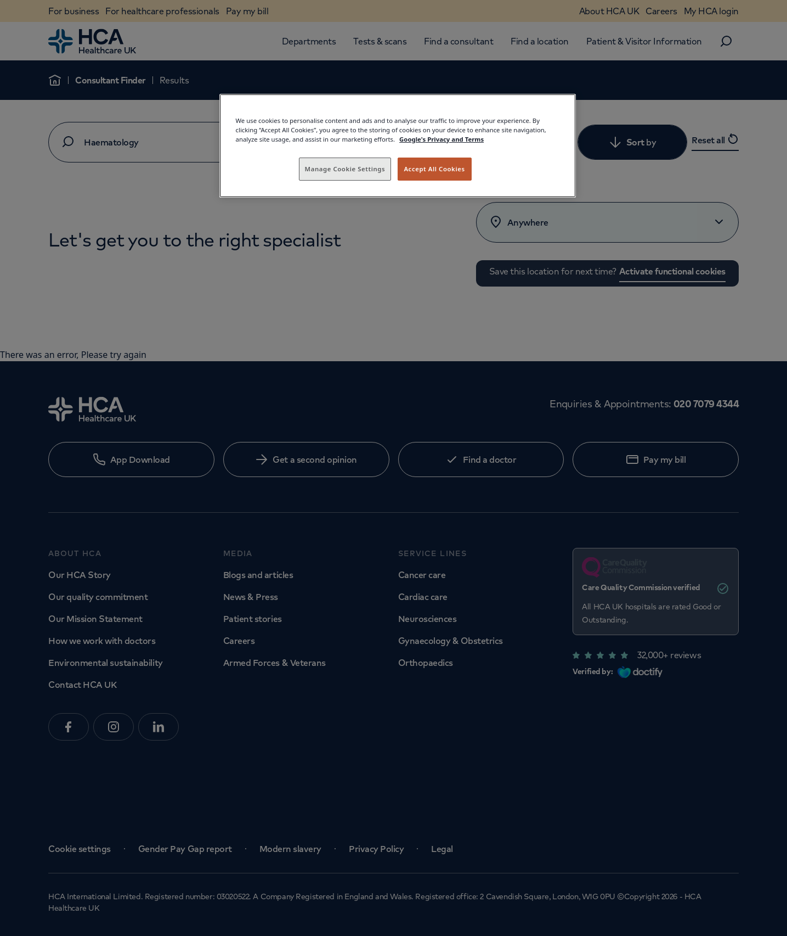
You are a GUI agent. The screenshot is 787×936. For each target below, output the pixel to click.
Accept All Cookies (434, 169)
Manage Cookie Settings (345, 169)
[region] (397, 146)
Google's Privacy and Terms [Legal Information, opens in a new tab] (441, 139)
